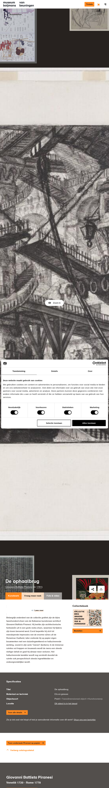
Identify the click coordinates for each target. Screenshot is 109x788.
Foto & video (53, 581)
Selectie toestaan (54, 423)
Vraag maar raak (32, 581)
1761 (39, 571)
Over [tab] (90, 371)
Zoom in (54, 295)
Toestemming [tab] (18, 371)
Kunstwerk (13, 581)
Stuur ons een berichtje (85, 704)
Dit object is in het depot (66, 688)
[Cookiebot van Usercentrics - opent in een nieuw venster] (94, 364)
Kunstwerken (16, 14)
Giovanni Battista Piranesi (18, 571)
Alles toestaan (89, 423)
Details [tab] (54, 371)
